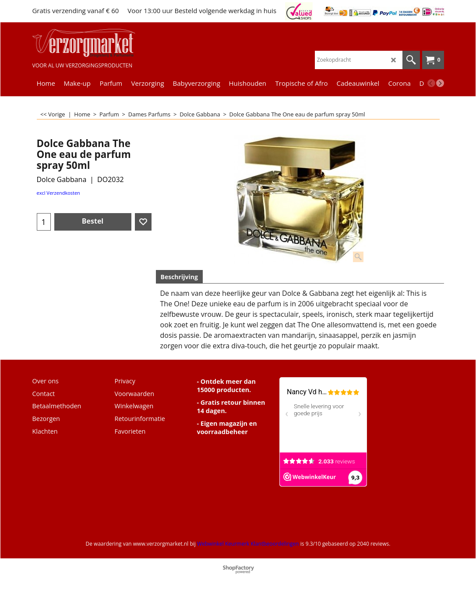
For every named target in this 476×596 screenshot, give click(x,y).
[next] (440, 83)
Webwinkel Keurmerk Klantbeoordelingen (248, 543)
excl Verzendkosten (58, 192)
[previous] (431, 83)
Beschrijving (179, 277)
